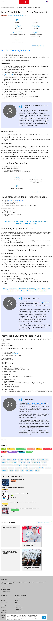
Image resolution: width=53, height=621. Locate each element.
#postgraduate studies (29, 465)
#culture (27, 459)
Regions (22, 451)
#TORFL (3, 459)
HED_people (47, 448)
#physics (26, 467)
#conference (5, 470)
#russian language (11, 459)
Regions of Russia (19, 597)
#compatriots (5, 462)
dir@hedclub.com (6, 591)
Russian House (12, 451)
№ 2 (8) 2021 (28, 15)
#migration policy (36, 462)
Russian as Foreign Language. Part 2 (19, 493)
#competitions (21, 462)
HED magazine (8, 7)
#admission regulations (13, 15)
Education (15, 7)
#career (22, 15)
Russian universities (21, 595)
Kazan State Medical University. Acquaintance (13, 487)
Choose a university (43, 522)
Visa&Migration (21, 448)
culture (29, 451)
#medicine (48, 467)
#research (4, 467)
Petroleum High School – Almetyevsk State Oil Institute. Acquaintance (19, 502)
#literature (20, 459)
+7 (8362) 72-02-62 (6, 589)
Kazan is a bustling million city (40, 302)
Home (2, 7)
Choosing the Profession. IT (17, 479)
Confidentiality (18, 609)
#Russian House (29, 470)
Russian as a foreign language (36, 403)
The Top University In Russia (15, 50)
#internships (18, 467)
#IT (42, 467)
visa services (15, 353)
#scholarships (13, 462)
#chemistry (32, 467)
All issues (17, 600)
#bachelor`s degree (6, 465)
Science (39, 448)
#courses (33, 459)
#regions (37, 470)
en (47, 1)
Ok (44, 617)
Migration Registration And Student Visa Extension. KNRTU (25, 508)
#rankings (38, 465)
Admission (10, 448)
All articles (4, 595)
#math (38, 467)
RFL (3, 448)
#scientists (10, 467)
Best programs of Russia (20, 614)
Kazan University (8, 74)
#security (44, 462)
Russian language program (16, 200)
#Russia (11, 470)
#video (22, 470)
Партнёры (17, 604)
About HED (17, 611)
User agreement (18, 607)
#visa (28, 462)
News (4, 451)
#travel (17, 470)
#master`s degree (17, 465)
